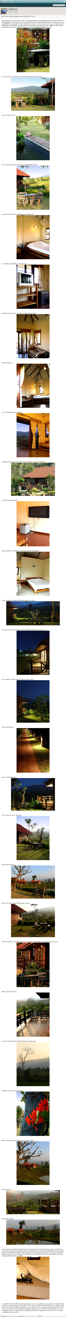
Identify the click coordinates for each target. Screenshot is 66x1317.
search (60, 1)
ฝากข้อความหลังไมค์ (13, 11)
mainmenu (64, 1)
